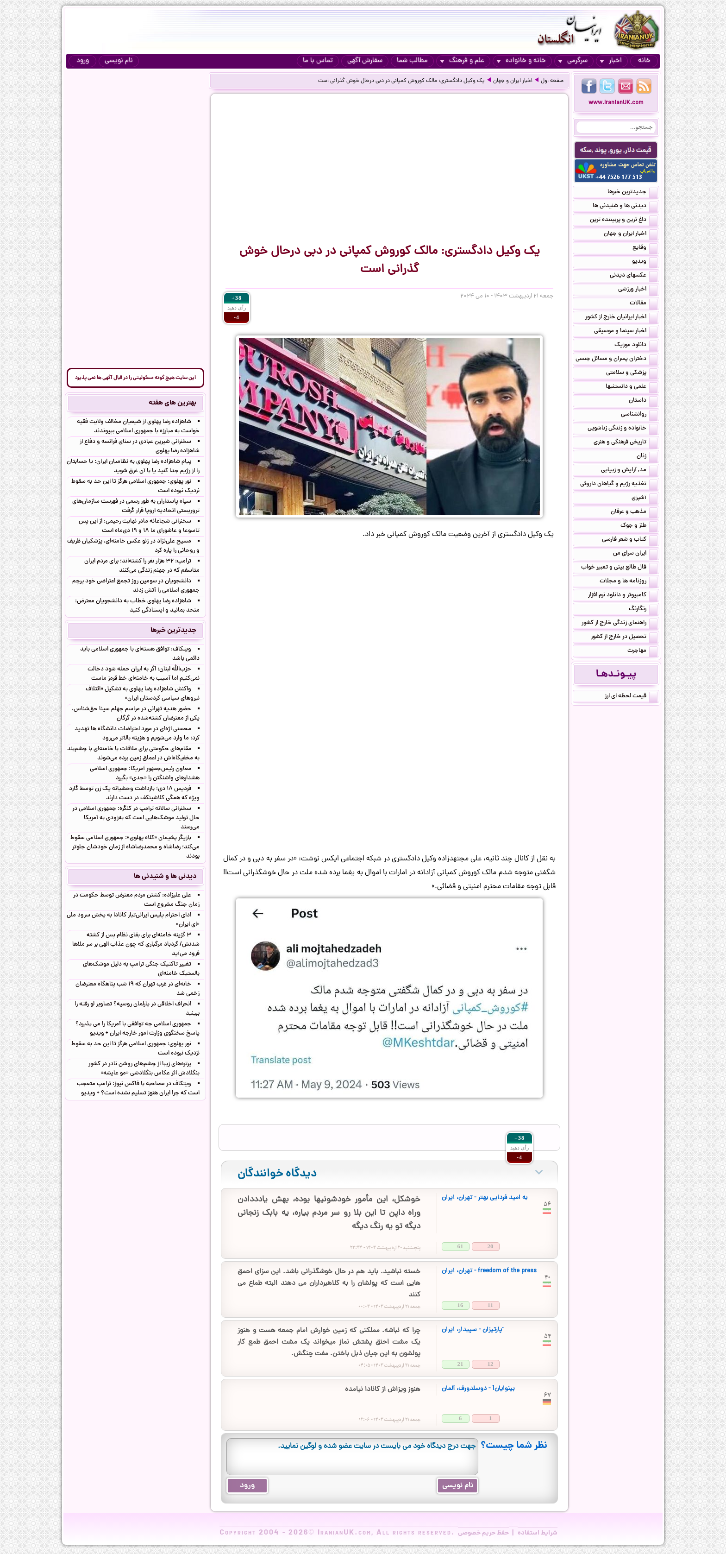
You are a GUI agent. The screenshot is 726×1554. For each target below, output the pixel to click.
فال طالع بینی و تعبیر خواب (619, 568)
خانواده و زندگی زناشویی (622, 429)
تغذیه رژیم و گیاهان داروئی (618, 485)
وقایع (644, 248)
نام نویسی (119, 61)
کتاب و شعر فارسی (629, 540)
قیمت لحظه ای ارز (631, 697)
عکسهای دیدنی (633, 276)
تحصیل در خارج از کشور (624, 637)
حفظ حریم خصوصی (483, 1533)
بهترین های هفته (172, 403)
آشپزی (644, 498)
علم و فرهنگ (462, 61)
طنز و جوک (638, 526)
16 (460, 1304)
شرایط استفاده (537, 1533)
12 (491, 1363)
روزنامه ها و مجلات (628, 582)
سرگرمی (573, 61)
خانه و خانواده (521, 61)
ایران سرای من (635, 554)
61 (460, 1246)
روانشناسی (639, 415)
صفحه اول (552, 81)
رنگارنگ (643, 610)
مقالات (643, 304)
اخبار (611, 61)
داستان (643, 401)
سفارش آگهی (364, 61)
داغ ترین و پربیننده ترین (623, 220)
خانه (644, 61)
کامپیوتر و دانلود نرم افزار (622, 596)
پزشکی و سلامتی (631, 373)
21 (460, 1363)
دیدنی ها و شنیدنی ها (625, 207)
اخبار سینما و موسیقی (625, 332)
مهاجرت (642, 651)
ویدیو (644, 262)
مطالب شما (412, 61)
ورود (82, 61)
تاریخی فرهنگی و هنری (625, 443)
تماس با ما (318, 61)
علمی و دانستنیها (631, 387)
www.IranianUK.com (616, 103)
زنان (647, 457)
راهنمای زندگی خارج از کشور (619, 624)
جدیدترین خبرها (632, 193)
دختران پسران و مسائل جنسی (616, 359)
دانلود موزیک (635, 346)
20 (491, 1246)
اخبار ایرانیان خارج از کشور (621, 318)
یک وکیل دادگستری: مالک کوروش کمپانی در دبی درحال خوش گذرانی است (401, 81)
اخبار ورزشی (637, 290)
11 (490, 1304)
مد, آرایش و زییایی (629, 471)
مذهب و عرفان (634, 512)
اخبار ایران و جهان (512, 81)
